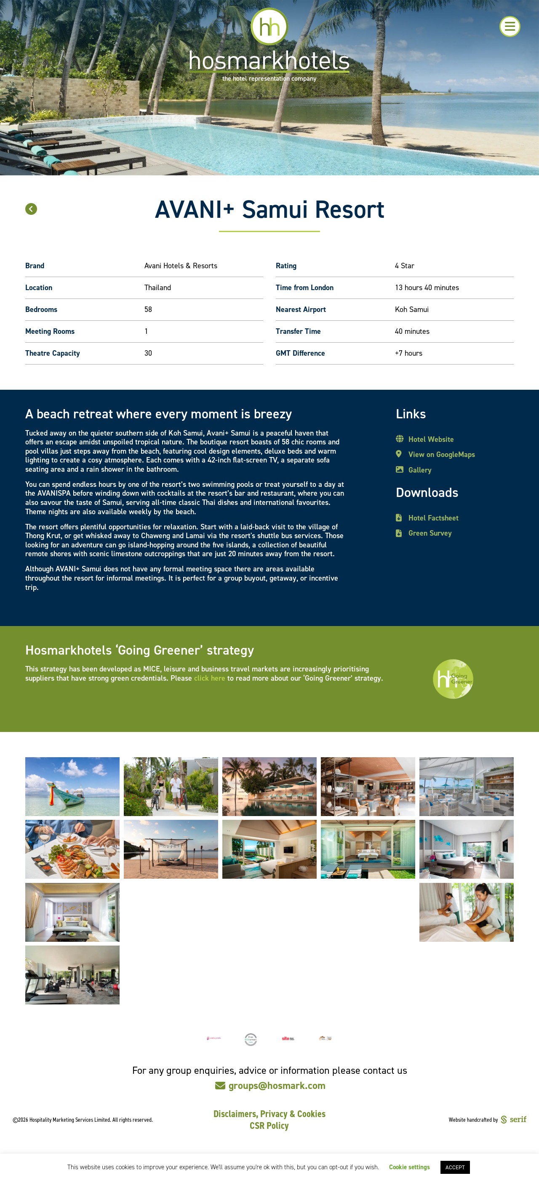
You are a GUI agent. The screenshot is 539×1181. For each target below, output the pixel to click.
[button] (509, 26)
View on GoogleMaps (441, 455)
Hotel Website (431, 439)
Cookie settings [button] (409, 1167)
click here (209, 678)
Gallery (420, 470)
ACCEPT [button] (455, 1167)
